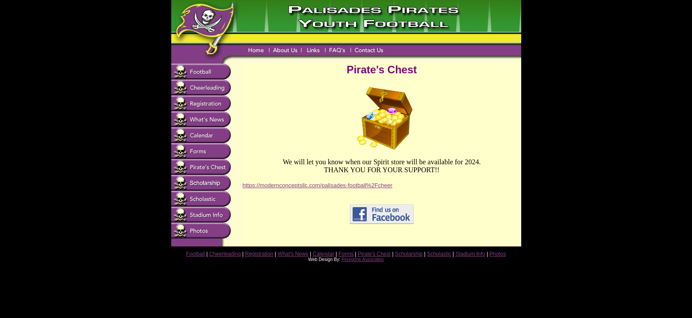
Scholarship (409, 254)
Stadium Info (470, 254)
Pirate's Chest (374, 254)
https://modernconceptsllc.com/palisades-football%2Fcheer (318, 185)
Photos (497, 254)
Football (195, 254)
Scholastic (439, 254)
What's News (293, 254)
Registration (259, 254)
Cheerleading (225, 254)
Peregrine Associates (363, 259)
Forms (346, 254)
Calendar (324, 254)
